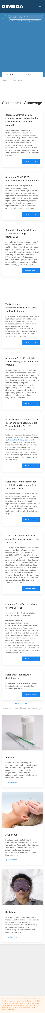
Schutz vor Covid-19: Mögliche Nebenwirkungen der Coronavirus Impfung (22, 361)
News (12, 75)
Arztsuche (27, 75)
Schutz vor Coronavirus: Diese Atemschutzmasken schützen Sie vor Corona (22, 539)
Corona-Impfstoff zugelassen (19, 440)
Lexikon (18, 75)
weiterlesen (30, 161)
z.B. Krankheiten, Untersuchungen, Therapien (24, 21)
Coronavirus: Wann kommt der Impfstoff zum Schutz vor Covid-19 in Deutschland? (21, 485)
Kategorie (19, 81)
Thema (6, 81)
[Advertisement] (22, 48)
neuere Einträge (22, 703)
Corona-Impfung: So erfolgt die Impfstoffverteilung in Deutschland (20, 233)
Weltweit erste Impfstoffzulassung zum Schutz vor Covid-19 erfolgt (21, 307)
